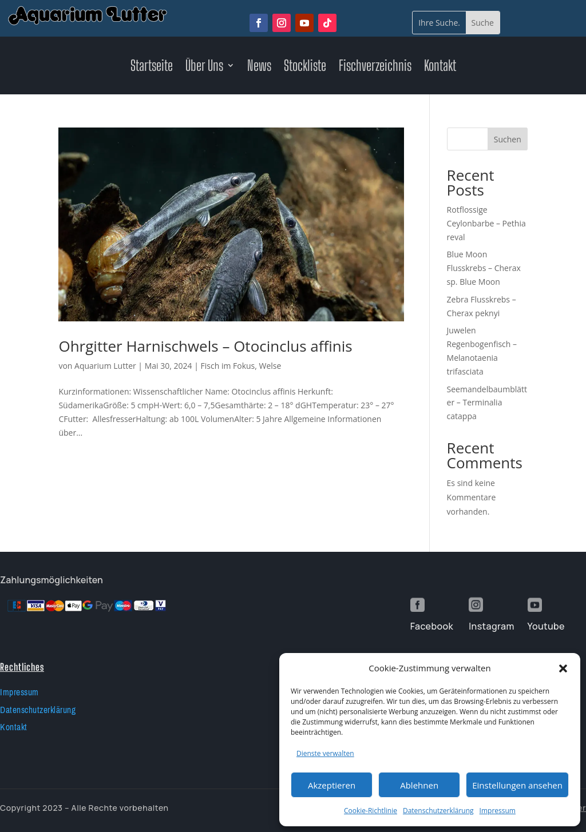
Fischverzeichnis (375, 67)
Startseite (151, 67)
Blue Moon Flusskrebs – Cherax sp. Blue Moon (484, 268)
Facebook (431, 626)
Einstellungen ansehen (517, 785)
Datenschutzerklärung (438, 810)
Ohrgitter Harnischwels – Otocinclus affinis (205, 346)
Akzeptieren (331, 785)
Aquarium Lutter (105, 365)
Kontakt (440, 67)
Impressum (498, 810)
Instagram (491, 626)
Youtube (546, 626)
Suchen (507, 139)
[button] (563, 668)
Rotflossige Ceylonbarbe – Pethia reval (486, 223)
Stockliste (305, 67)
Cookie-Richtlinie (370, 810)
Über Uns (204, 67)
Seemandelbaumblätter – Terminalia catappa (487, 403)
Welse (270, 365)
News (259, 67)
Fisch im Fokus (228, 365)
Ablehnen (419, 785)
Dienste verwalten (325, 753)
